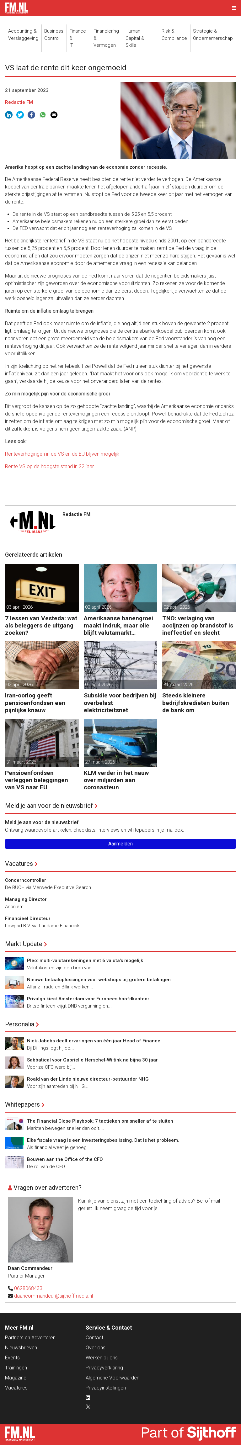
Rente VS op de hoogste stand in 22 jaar (49, 466)
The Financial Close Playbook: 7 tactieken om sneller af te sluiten (100, 1121)
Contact (94, 1338)
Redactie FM (19, 102)
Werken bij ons (102, 1358)
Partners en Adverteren (30, 1338)
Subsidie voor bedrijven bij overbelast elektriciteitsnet (120, 702)
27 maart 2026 (100, 762)
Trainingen (16, 1368)
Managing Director (26, 899)
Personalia (19, 1024)
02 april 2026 (98, 607)
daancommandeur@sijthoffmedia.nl (53, 1296)
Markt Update (23, 944)
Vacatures (19, 863)
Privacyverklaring (104, 1368)
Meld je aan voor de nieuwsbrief (49, 805)
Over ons (95, 1348)
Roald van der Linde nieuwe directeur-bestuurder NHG (88, 1079)
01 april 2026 (98, 684)
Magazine (15, 1378)
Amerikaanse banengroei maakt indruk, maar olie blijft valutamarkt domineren (118, 625)
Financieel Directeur (28, 918)
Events (12, 1358)
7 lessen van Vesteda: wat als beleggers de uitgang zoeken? (41, 625)
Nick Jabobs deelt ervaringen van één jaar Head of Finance (93, 1041)
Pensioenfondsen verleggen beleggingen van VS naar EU (36, 780)
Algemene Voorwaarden (112, 1378)
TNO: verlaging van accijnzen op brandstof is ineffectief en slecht (197, 625)
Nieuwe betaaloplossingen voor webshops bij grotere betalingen (99, 979)
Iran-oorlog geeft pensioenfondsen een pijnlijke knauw (35, 702)
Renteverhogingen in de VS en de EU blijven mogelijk (62, 454)
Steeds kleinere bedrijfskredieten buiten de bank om (195, 702)
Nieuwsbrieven (21, 1348)
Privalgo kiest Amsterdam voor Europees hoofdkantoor (88, 999)
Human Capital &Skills (135, 38)
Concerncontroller (25, 880)
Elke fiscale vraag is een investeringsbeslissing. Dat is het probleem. (103, 1140)
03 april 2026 (19, 607)
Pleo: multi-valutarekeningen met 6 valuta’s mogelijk (85, 960)
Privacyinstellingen (106, 1388)
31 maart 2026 (178, 684)
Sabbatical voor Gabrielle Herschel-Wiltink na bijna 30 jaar (92, 1060)
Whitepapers (22, 1104)
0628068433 (28, 1288)
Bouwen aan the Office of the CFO (65, 1159)
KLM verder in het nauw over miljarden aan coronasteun (116, 780)
